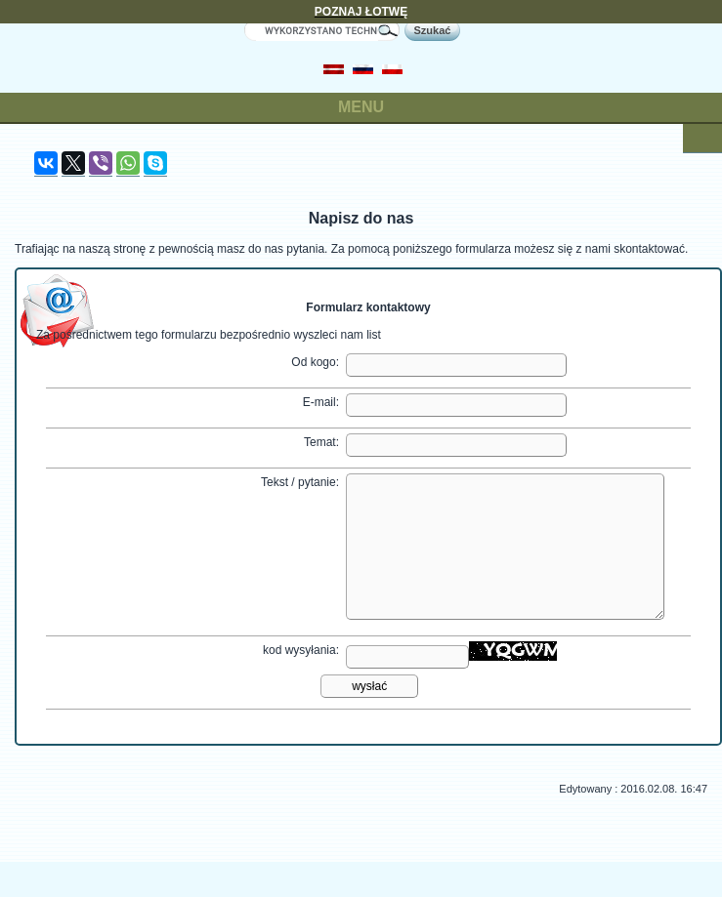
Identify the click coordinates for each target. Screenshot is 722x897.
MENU (361, 107)
